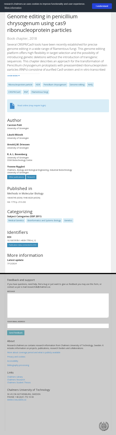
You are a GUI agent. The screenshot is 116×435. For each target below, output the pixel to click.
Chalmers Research (16, 379)
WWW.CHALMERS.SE (16, 399)
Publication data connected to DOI (22, 245)
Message (11, 291)
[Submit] (15, 332)
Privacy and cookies (16, 356)
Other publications (16, 177)
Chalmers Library (15, 376)
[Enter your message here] (58, 305)
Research (31, 177)
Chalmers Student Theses (19, 382)
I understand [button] (102, 6)
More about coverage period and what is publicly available (33, 352)
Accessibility (12, 361)
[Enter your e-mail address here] (58, 325)
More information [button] (13, 8)
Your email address (16, 321)
